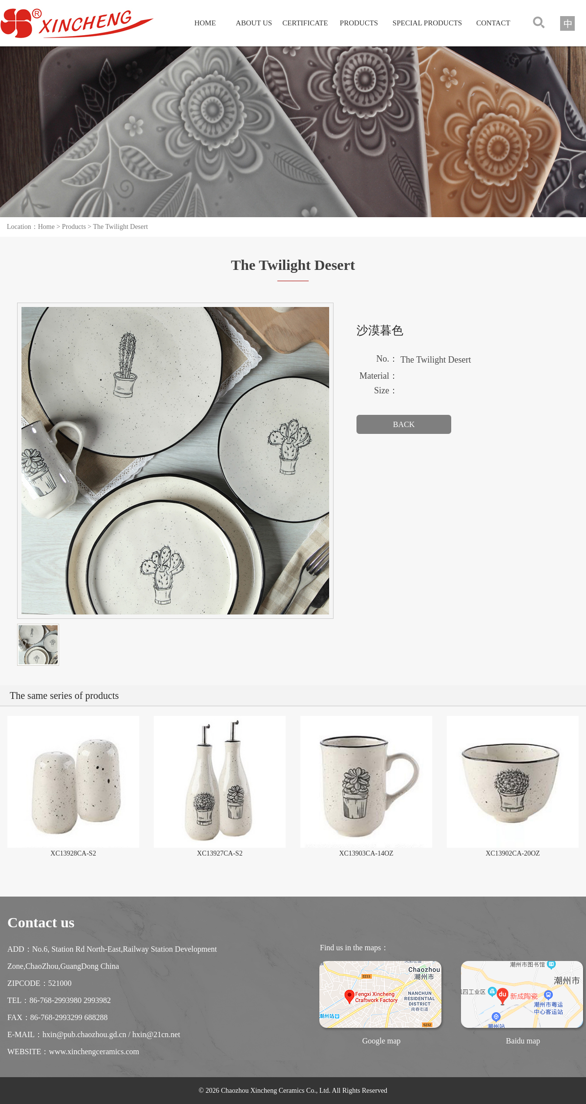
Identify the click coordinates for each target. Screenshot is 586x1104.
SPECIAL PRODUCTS (427, 23)
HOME (205, 23)
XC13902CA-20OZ (512, 853)
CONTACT (493, 23)
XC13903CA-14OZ (366, 853)
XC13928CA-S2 (73, 853)
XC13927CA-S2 (219, 853)
